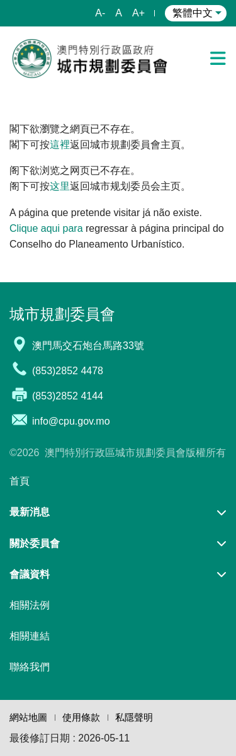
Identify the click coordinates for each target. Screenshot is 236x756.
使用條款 (81, 717)
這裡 (60, 144)
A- (100, 13)
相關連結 (29, 636)
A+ (138, 13)
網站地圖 (28, 717)
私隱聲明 (134, 717)
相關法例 (29, 605)
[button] (118, 512)
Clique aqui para (46, 228)
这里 (60, 186)
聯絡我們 (29, 667)
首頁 (19, 481)
